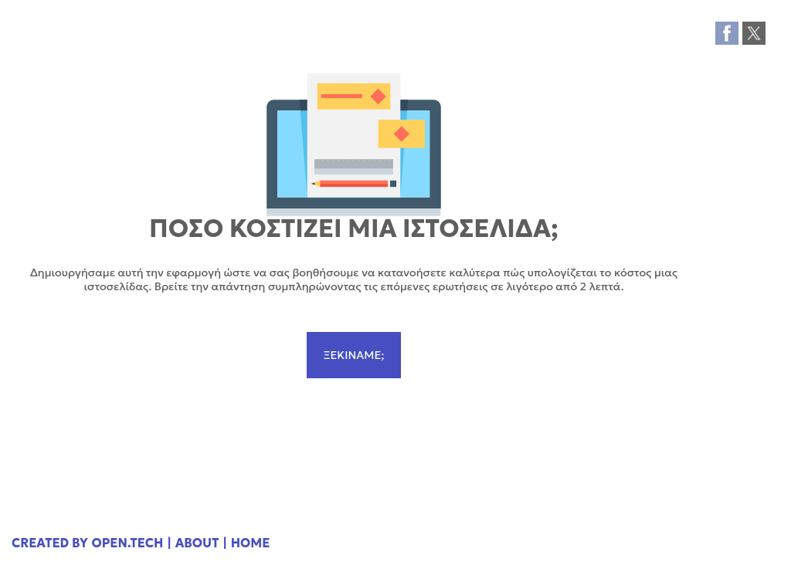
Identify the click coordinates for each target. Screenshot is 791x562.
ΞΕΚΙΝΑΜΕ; (353, 355)
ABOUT (197, 542)
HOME (250, 542)
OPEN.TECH (128, 542)
